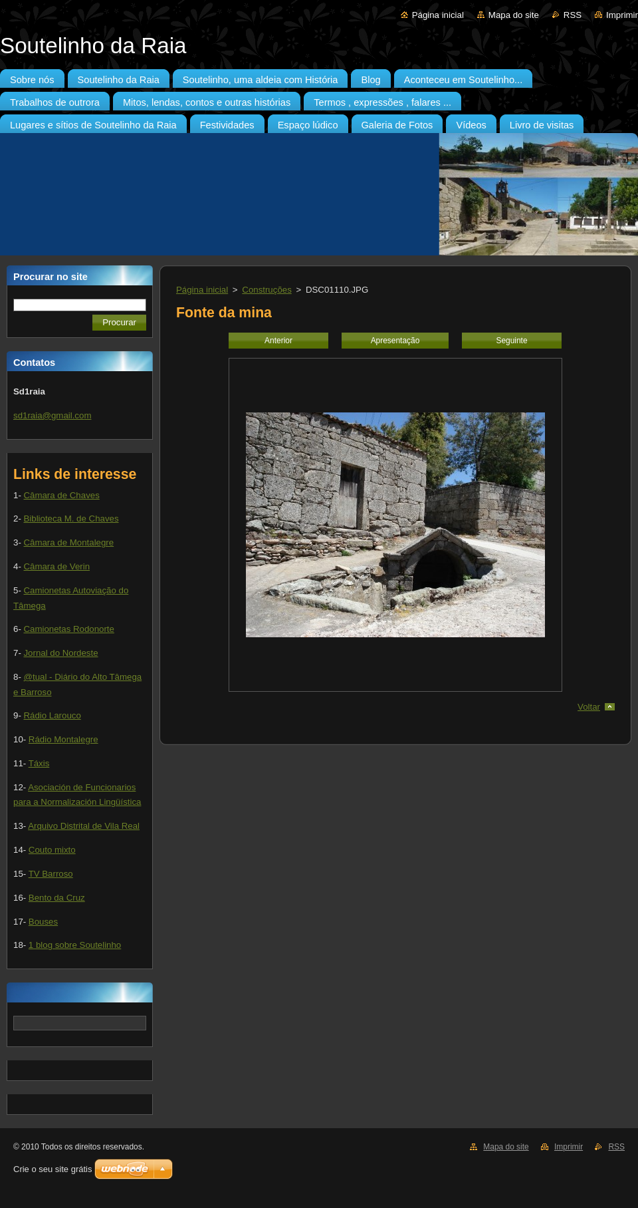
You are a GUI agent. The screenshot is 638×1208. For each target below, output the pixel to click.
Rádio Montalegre (63, 739)
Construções (266, 290)
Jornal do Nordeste (60, 653)
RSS (573, 15)
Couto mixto (52, 850)
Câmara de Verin (56, 566)
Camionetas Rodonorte (68, 629)
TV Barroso (51, 874)
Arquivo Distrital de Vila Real (84, 826)
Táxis (39, 763)
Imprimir (622, 15)
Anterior (278, 340)
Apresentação (395, 340)
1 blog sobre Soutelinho (75, 945)
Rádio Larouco (51, 715)
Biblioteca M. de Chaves (70, 519)
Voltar (589, 707)
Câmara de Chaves (61, 495)
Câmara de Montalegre (68, 542)
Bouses (43, 922)
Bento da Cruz (57, 898)
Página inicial (438, 15)
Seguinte (511, 340)
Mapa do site (513, 15)
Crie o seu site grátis (52, 1169)
